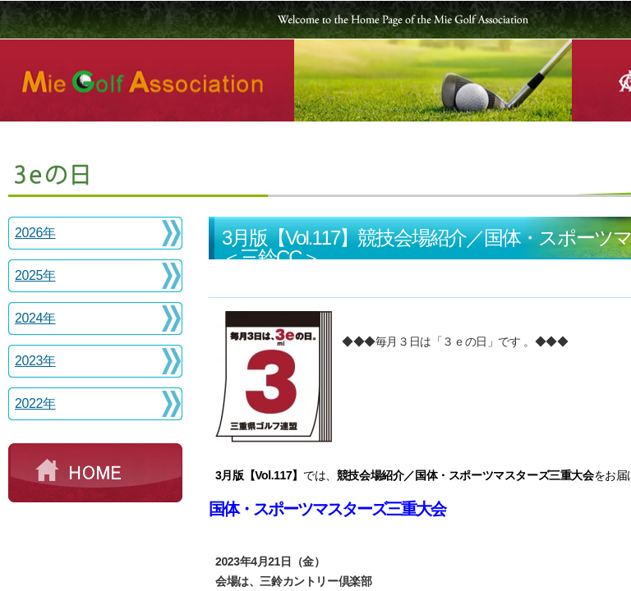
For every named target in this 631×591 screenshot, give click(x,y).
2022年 (35, 403)
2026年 (35, 233)
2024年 (35, 318)
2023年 (35, 361)
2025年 (35, 275)
